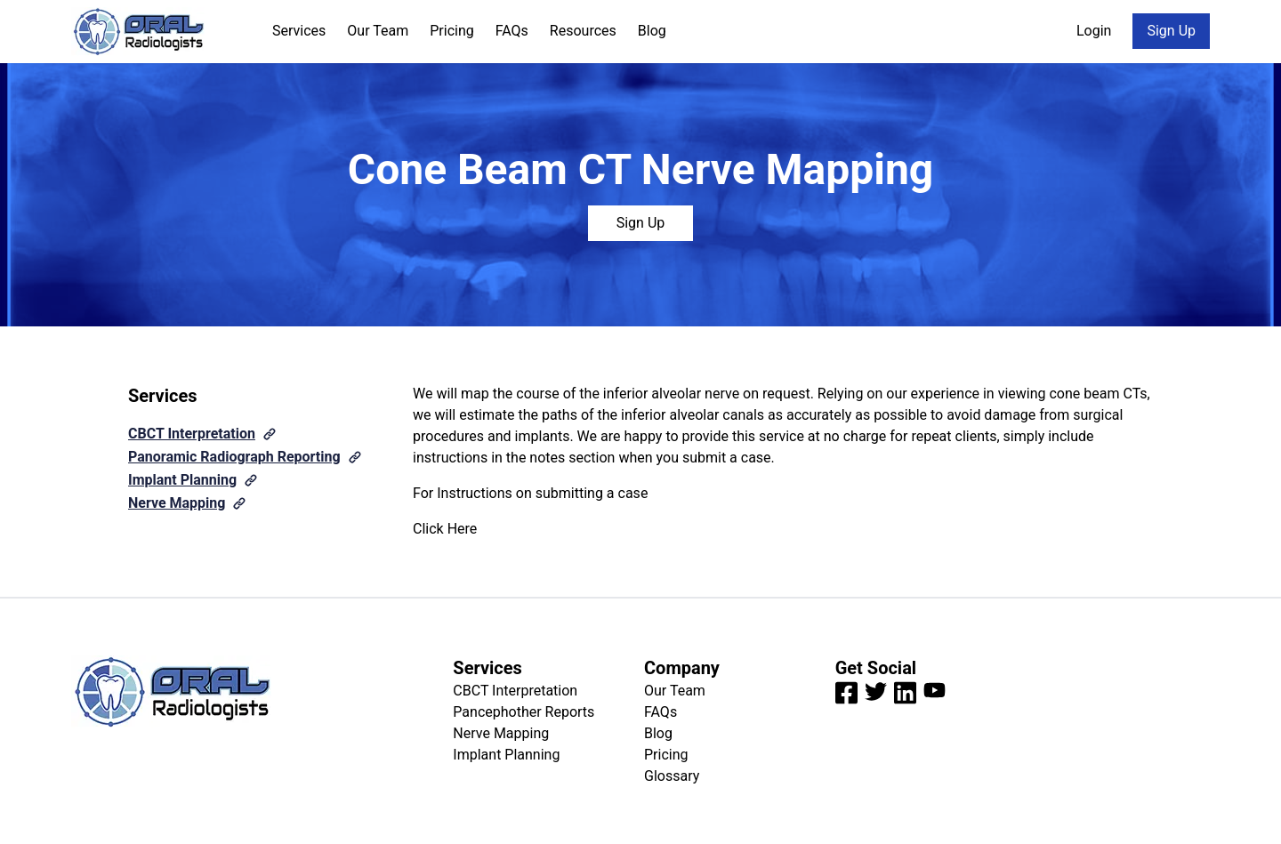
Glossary (671, 776)
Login (1093, 30)
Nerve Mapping (176, 502)
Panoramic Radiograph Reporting (234, 456)
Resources (583, 30)
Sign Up (1171, 30)
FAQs (511, 30)
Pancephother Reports (523, 711)
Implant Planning (182, 479)
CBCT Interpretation (191, 433)
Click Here (445, 528)
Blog (652, 30)
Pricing (452, 30)
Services (299, 30)
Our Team (377, 30)
